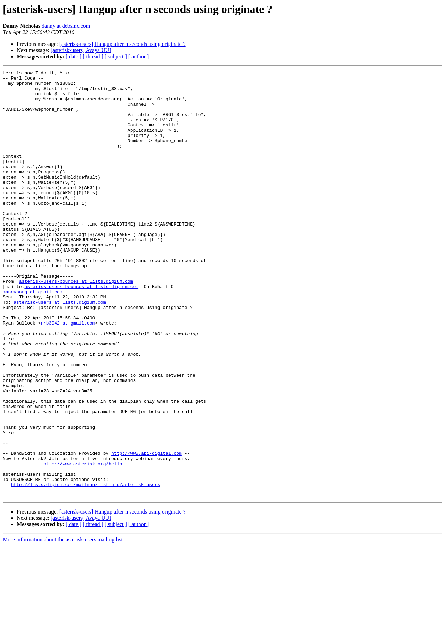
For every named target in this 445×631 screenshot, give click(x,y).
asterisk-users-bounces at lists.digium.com (76, 324)
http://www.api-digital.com (146, 530)
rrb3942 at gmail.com (68, 374)
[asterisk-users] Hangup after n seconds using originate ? (122, 44)
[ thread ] (93, 56)
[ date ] (73, 56)
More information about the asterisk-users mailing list (63, 625)
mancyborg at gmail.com (33, 336)
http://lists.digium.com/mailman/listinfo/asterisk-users (85, 568)
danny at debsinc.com (66, 26)
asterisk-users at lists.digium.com (60, 349)
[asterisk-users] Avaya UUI (81, 50)
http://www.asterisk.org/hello (82, 543)
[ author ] (138, 56)
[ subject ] (116, 56)
